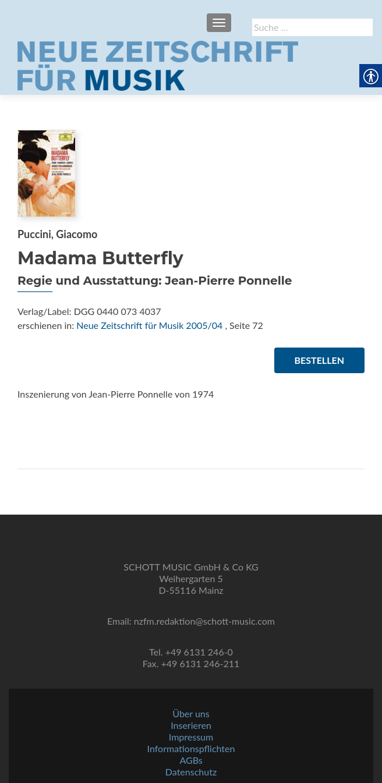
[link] (157, 64)
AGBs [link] (190, 760)
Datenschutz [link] (191, 771)
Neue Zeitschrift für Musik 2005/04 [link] (149, 325)
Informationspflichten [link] (191, 748)
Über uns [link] (190, 713)
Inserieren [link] (191, 725)
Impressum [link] (191, 736)
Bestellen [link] (319, 360)
